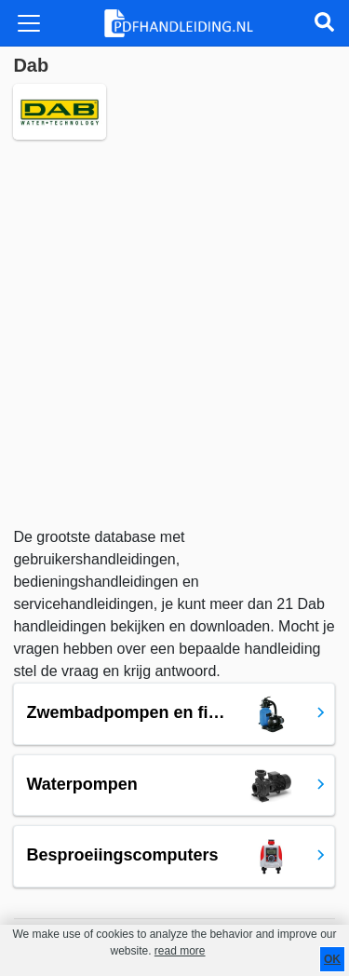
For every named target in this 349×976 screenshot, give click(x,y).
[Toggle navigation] (29, 23)
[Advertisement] (174, 333)
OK (332, 959)
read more (180, 950)
